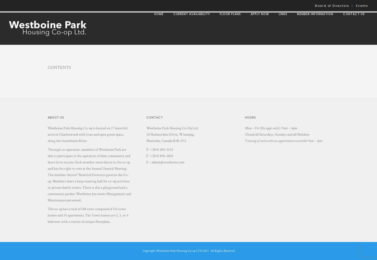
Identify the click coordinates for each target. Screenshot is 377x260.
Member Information (315, 14)
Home (159, 14)
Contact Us (354, 14)
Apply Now (260, 14)
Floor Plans (230, 14)
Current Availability (191, 14)
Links (283, 14)
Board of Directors (332, 6)
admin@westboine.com (167, 162)
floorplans (103, 221)
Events (362, 6)
